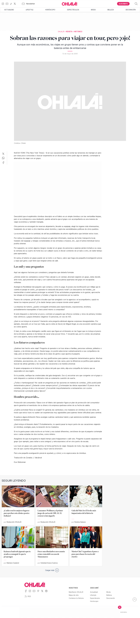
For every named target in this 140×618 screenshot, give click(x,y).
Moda (93, 10)
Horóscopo (50, 10)
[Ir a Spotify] (47, 592)
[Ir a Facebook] (26, 592)
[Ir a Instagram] (4, 4)
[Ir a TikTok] (12, 4)
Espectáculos (73, 10)
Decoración (131, 10)
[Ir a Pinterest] (39, 592)
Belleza (111, 10)
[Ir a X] (16, 4)
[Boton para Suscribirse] (123, 3)
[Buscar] (136, 4)
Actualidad (9, 10)
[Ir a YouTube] (8, 4)
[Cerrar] (119, 607)
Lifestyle (29, 10)
